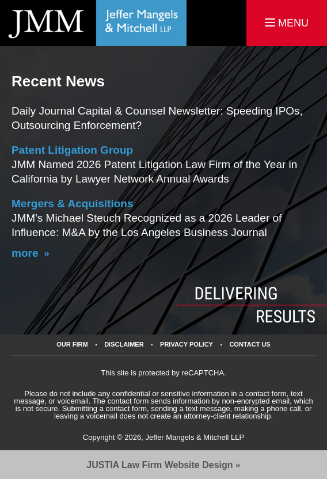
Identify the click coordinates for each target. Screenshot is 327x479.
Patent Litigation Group (72, 150)
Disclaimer (123, 344)
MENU (287, 23)
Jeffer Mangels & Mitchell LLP (194, 437)
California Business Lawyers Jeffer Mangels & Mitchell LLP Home (93, 23)
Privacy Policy (186, 344)
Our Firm (72, 344)
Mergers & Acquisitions (73, 203)
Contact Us (249, 344)
